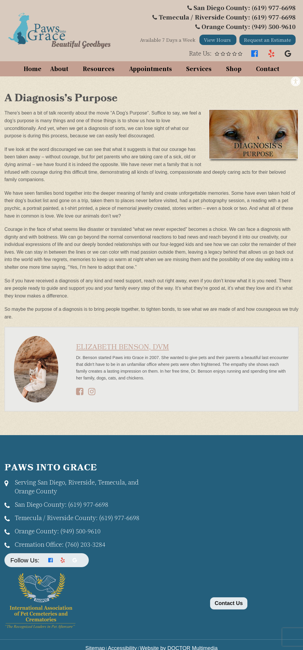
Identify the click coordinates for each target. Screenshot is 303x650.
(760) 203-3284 (60, 544)
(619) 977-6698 (61, 504)
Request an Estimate (267, 39)
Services (199, 69)
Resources (99, 69)
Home (32, 69)
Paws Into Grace (50, 468)
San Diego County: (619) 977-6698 (245, 7)
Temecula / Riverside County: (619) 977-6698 (227, 17)
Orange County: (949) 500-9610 (249, 26)
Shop (233, 69)
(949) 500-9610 (58, 531)
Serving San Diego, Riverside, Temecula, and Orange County (77, 486)
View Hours (218, 39)
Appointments (150, 69)
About (59, 69)
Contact (267, 69)
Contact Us (229, 603)
